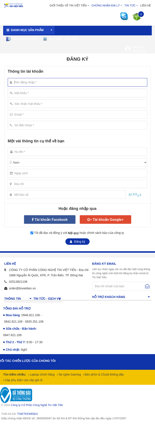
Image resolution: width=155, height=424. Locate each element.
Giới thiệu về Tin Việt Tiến (68, 5)
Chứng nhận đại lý (105, 5)
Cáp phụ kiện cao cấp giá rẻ (23, 380)
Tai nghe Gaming (69, 374)
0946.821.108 (30, 315)
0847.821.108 (12, 335)
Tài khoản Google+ (108, 219)
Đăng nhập (139, 51)
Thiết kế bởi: (19, 413)
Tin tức (130, 5)
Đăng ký (137, 46)
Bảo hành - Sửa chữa (60, 39)
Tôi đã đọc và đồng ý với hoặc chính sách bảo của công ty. (79, 233)
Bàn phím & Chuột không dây (104, 374)
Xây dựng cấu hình (22, 39)
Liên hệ (145, 5)
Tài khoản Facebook (51, 219)
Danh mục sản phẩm (27, 30)
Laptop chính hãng (42, 374)
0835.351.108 (34, 321)
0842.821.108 (13, 321)
